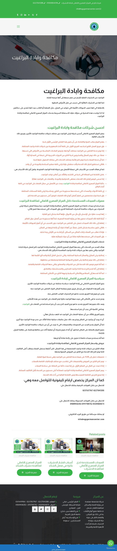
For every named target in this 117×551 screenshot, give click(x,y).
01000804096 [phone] (52, 3)
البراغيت (66, 183)
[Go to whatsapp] (110, 543)
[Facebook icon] (37, 15)
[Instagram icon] (21, 15)
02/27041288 (43, 502)
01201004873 (44, 505)
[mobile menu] (18, 26)
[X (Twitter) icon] (33, 15)
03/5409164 (20, 502)
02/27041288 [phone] (38, 3)
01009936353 (21, 505)
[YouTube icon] (29, 15)
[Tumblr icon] (18, 15)
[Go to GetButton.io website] (110, 548)
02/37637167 (32, 502)
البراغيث (26, 304)
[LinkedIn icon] (25, 15)
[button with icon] (54, 509)
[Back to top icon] (14, 543)
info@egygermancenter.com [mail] (87, 9)
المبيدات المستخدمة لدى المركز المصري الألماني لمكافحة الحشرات (90, 465)
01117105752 (32, 505)
